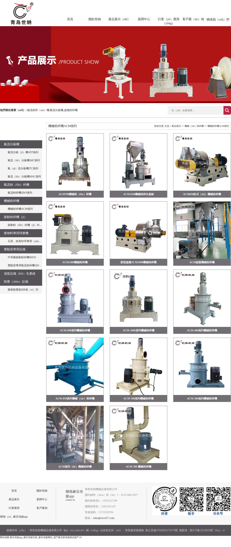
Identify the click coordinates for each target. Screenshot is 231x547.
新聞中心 (144, 19)
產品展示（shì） (119, 19)
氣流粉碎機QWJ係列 (20, 192)
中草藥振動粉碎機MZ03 (22, 257)
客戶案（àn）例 (193, 19)
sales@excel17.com (103, 518)
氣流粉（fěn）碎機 (16, 184)
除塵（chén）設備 (16, 281)
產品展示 (176, 126)
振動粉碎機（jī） (15, 217)
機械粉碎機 (11, 200)
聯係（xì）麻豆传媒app (14, 516)
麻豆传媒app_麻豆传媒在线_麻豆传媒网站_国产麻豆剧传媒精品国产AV (46, 537)
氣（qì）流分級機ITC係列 (23, 168)
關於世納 (95, 19)
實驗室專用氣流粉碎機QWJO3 (26, 265)
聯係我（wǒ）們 (218, 19)
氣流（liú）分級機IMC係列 (24, 160)
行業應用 (14, 508)
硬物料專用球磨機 (16, 233)
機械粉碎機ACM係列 (20, 208)
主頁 (167, 126)
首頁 (70, 19)
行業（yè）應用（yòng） (168, 21)
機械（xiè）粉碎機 (194, 126)
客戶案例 (42, 508)
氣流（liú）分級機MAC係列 (24, 176)
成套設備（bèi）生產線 (19, 273)
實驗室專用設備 (14, 249)
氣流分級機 (11, 144)
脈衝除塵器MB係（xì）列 (23, 289)
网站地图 (4, 537)
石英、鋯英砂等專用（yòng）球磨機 (29, 241)
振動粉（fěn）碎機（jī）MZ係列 (27, 225)
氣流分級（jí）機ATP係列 (23, 152)
